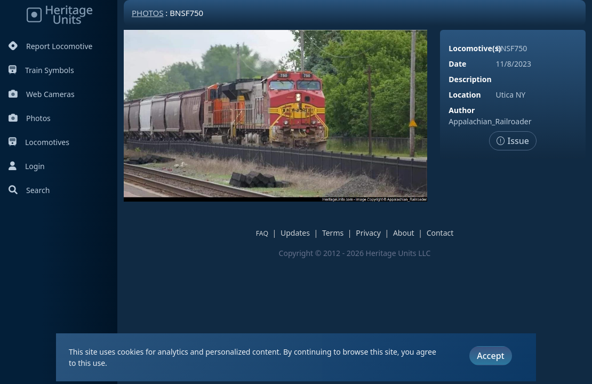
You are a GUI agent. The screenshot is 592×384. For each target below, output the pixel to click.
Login (27, 166)
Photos (30, 118)
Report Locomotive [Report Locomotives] (50, 46)
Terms (332, 233)
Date (457, 64)
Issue (513, 141)
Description (470, 79)
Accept (490, 356)
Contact (440, 233)
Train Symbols (41, 70)
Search (29, 190)
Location (465, 95)
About (403, 233)
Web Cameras (42, 94)
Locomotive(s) (475, 48)
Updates (295, 233)
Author (462, 110)
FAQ (262, 233)
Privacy (368, 233)
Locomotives (39, 142)
